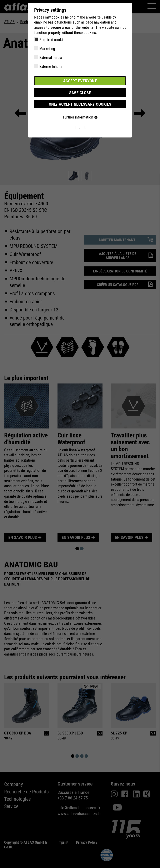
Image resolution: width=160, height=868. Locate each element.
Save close (80, 92)
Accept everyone (80, 80)
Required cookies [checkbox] (52, 39)
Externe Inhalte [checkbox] (50, 66)
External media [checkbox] (50, 57)
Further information (80, 116)
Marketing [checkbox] (47, 48)
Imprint (80, 127)
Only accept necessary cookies (80, 103)
